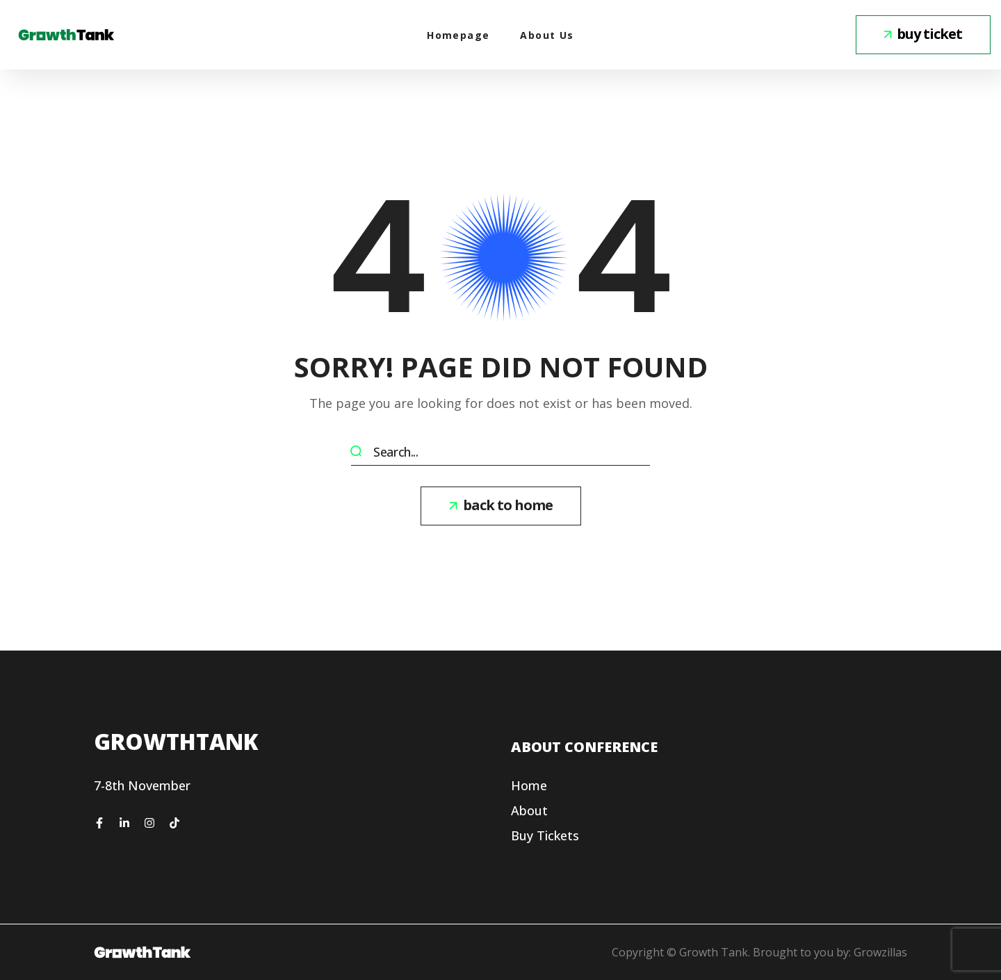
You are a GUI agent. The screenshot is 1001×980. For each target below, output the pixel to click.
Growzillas (880, 952)
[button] (923, 34)
